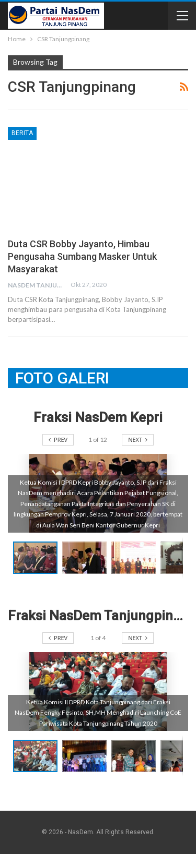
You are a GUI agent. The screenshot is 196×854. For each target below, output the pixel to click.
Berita (22, 133)
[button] (86, 558)
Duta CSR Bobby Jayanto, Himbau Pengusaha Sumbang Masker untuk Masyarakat (82, 256)
